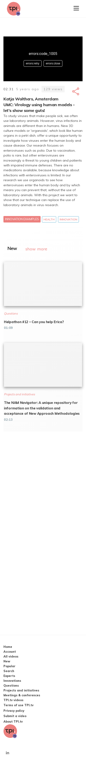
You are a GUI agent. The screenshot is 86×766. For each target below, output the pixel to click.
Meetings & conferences (21, 695)
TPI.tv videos (13, 700)
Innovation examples (22, 219)
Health (49, 219)
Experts (9, 676)
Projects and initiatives (21, 690)
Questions (11, 685)
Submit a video (14, 716)
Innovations (12, 680)
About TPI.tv (13, 721)
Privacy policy (13, 710)
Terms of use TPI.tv (18, 705)
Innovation (68, 219)
